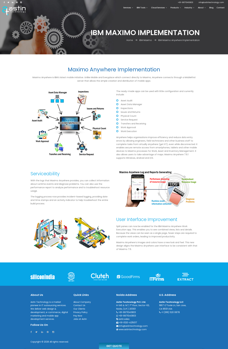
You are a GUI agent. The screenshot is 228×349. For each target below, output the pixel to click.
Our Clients (79, 308)
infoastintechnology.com (211, 2)
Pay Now (77, 315)
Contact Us (79, 305)
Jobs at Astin (80, 319)
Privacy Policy (80, 312)
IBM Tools (142, 7)
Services (128, 7)
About (202, 7)
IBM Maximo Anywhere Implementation (179, 40)
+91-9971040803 (185, 2)
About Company (82, 302)
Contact (221, 7)
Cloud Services (159, 7)
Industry (189, 7)
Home (130, 40)
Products (176, 7)
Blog (211, 7)
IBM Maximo (145, 40)
